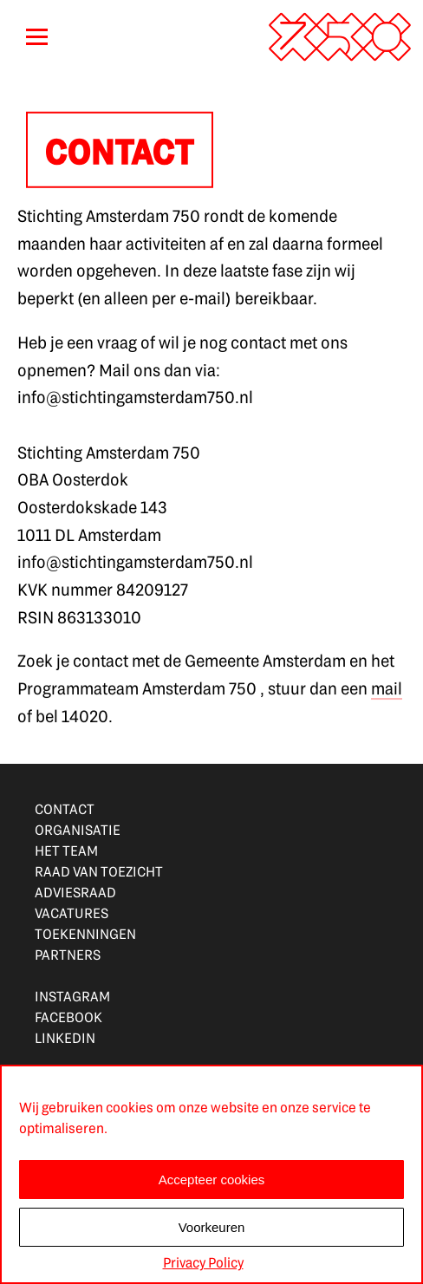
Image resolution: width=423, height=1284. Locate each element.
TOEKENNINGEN (85, 933)
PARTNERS (68, 954)
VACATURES (71, 912)
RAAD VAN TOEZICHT (99, 871)
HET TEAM (66, 850)
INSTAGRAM (72, 995)
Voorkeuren (212, 1227)
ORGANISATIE (77, 829)
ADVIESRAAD (75, 891)
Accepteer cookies (212, 1179)
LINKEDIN (65, 1037)
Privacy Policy (203, 1262)
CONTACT (64, 808)
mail (386, 695)
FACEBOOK (68, 1016)
